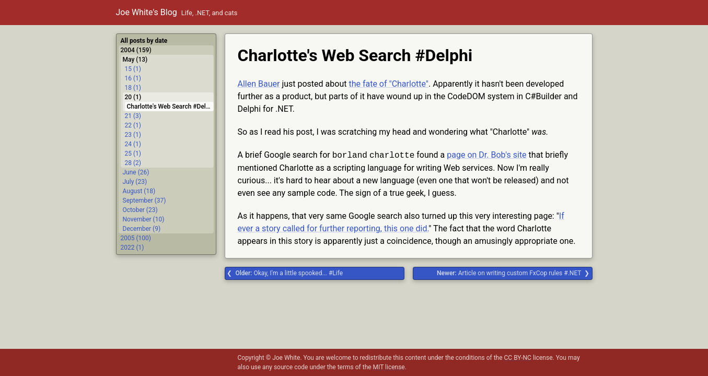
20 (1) (133, 97)
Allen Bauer (259, 84)
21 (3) (133, 116)
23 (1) (133, 134)
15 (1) (133, 69)
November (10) (144, 219)
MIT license (389, 367)
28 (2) (133, 163)
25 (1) (133, 153)
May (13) (135, 59)
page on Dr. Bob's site (486, 155)
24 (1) (133, 144)
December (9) (142, 228)
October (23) (140, 210)
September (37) (144, 200)
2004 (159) (136, 50)
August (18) (139, 191)
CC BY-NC (517, 357)
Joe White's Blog (146, 12)
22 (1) (133, 125)
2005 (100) (136, 238)
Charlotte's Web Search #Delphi (170, 106)
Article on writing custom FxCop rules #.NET (509, 273)
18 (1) (133, 87)
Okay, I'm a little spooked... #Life (289, 273)
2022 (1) (132, 247)
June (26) (136, 172)
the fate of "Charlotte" (388, 84)
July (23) (135, 181)
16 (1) (133, 78)
